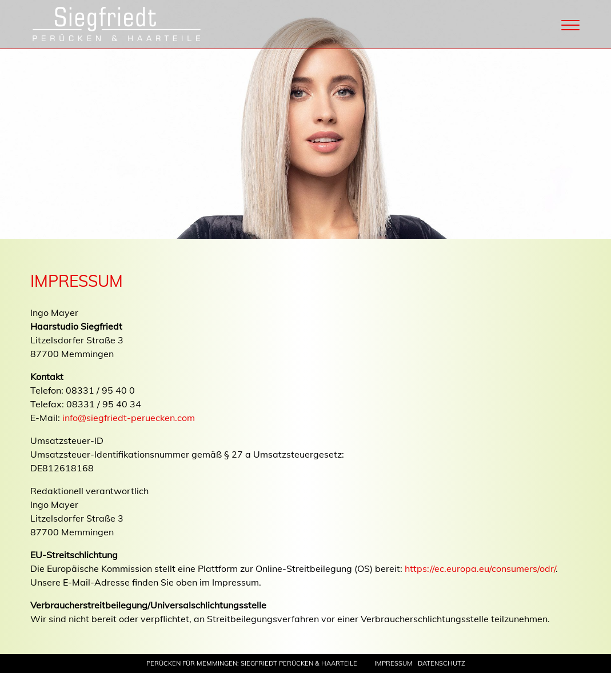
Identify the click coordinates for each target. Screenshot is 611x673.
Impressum (393, 663)
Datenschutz (441, 663)
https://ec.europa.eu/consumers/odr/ (480, 568)
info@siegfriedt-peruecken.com (128, 417)
